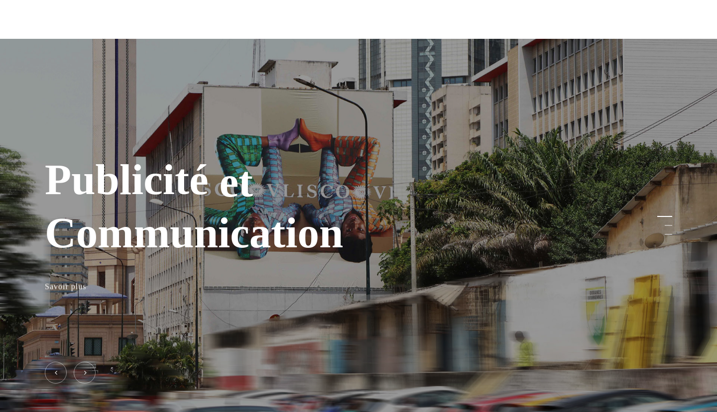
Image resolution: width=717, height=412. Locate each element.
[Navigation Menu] (666, 19)
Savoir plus (65, 287)
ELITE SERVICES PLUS (95, 19)
